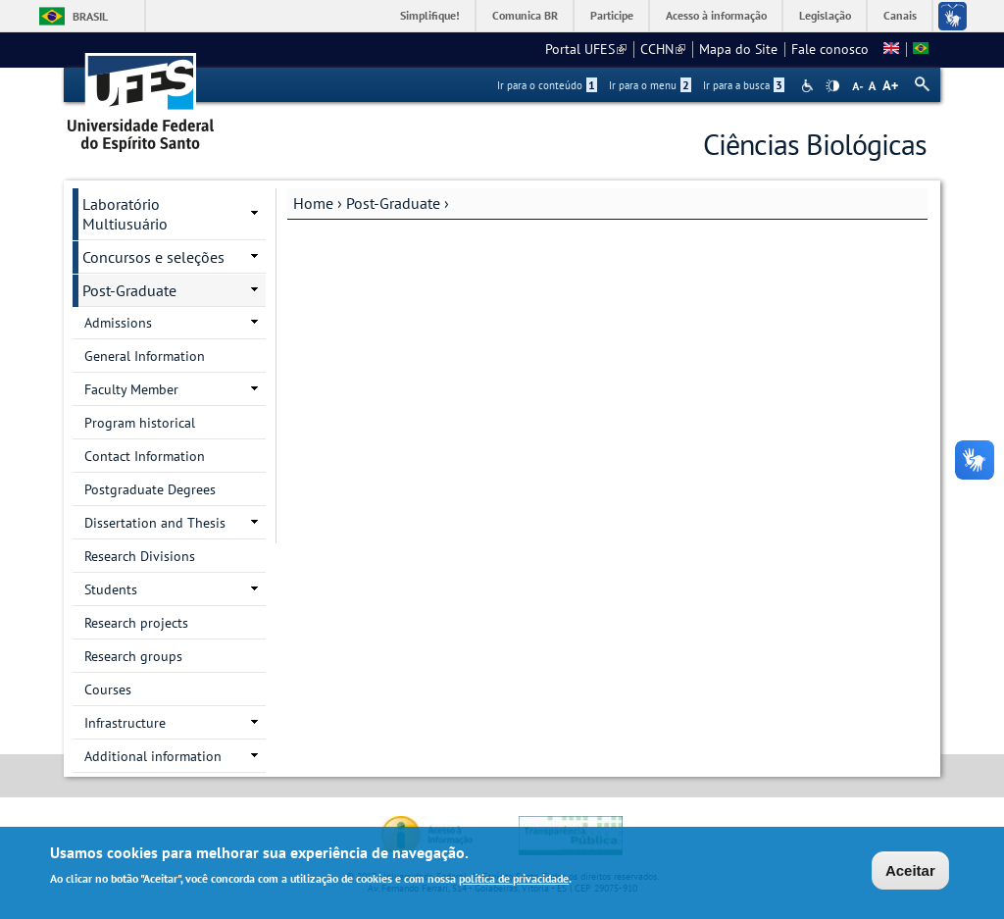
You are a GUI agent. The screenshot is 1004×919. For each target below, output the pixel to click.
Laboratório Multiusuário (125, 213)
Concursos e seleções (153, 257)
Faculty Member (131, 389)
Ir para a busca (743, 85)
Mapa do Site (738, 49)
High (832, 86)
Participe (611, 15)
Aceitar (910, 873)
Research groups (133, 656)
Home (313, 203)
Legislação (825, 15)
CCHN (662, 49)
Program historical (139, 423)
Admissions (118, 323)
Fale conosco (830, 49)
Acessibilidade (809, 85)
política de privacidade (514, 881)
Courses (107, 689)
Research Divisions (139, 556)
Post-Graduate (393, 203)
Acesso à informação (716, 15)
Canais (900, 15)
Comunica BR (525, 15)
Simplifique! (430, 15)
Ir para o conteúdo (547, 85)
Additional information (153, 756)
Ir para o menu (650, 85)
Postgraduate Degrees (150, 489)
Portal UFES (586, 49)
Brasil (90, 16)
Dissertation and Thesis (155, 523)
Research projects (136, 623)
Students (110, 589)
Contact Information (144, 456)
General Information (144, 356)
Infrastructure (125, 723)
